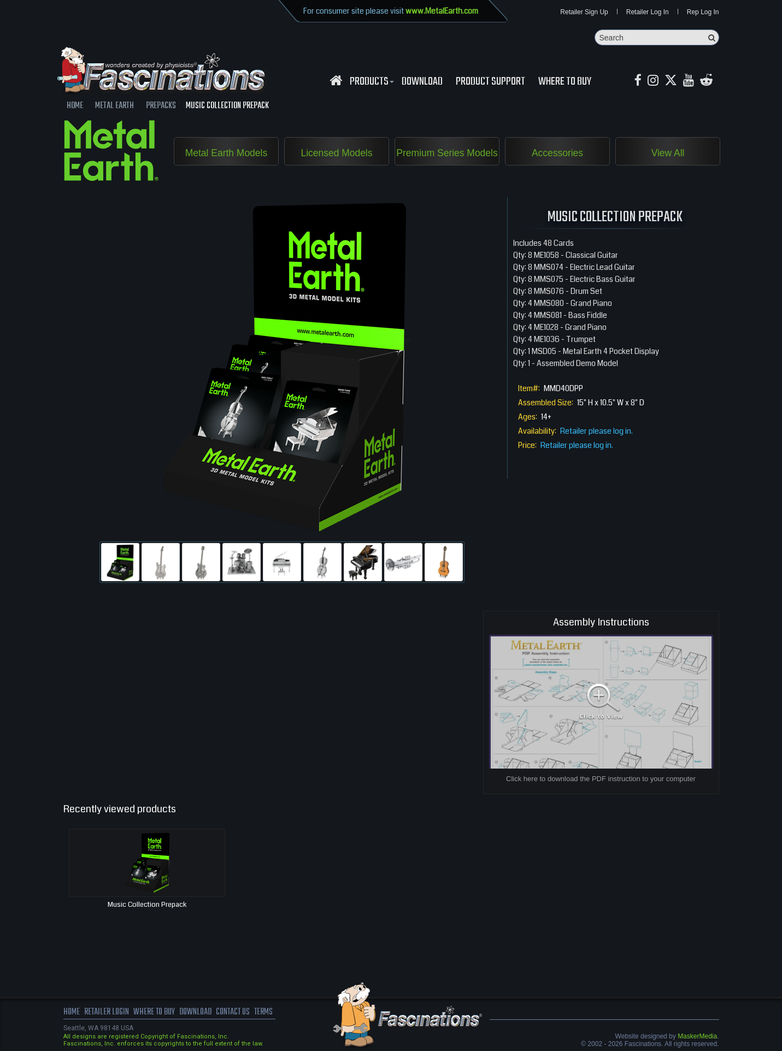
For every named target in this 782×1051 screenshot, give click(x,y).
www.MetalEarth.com (441, 10)
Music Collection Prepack (147, 905)
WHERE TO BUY (564, 82)
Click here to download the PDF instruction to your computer (601, 779)
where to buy (155, 1013)
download (422, 82)
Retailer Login (107, 1013)
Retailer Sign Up (584, 12)
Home (71, 1013)
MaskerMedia (697, 1037)
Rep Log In (703, 12)
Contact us (237, 1013)
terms (268, 1013)
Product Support (490, 82)
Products (370, 82)
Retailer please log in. (596, 431)
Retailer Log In (647, 12)
